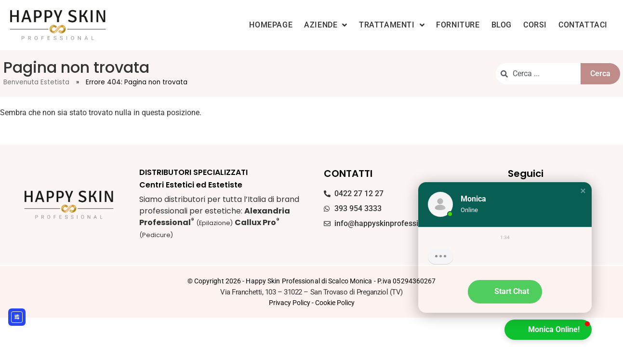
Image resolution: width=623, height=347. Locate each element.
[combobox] (538, 73)
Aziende (325, 25)
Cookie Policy (335, 303)
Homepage (270, 24)
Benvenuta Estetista (36, 82)
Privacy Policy (289, 303)
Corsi (535, 24)
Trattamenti (391, 25)
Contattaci (583, 24)
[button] (583, 191)
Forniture (457, 24)
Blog (501, 24)
